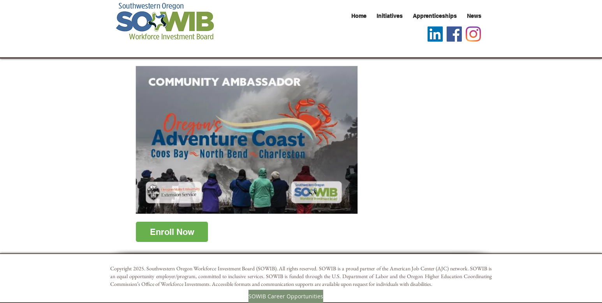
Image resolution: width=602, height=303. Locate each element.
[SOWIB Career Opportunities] (285, 296)
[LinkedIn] (435, 34)
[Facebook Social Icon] (454, 34)
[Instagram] (473, 34)
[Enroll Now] (172, 232)
